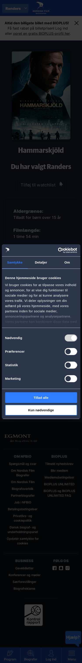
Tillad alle (40, 397)
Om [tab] (67, 262)
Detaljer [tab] (41, 262)
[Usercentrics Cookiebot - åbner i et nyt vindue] (58, 250)
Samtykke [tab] (15, 262)
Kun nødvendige (41, 410)
